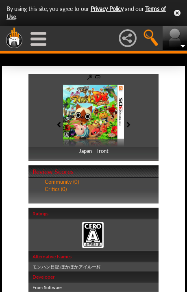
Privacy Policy (107, 8)
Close (177, 13)
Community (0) (62, 181)
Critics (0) (56, 189)
